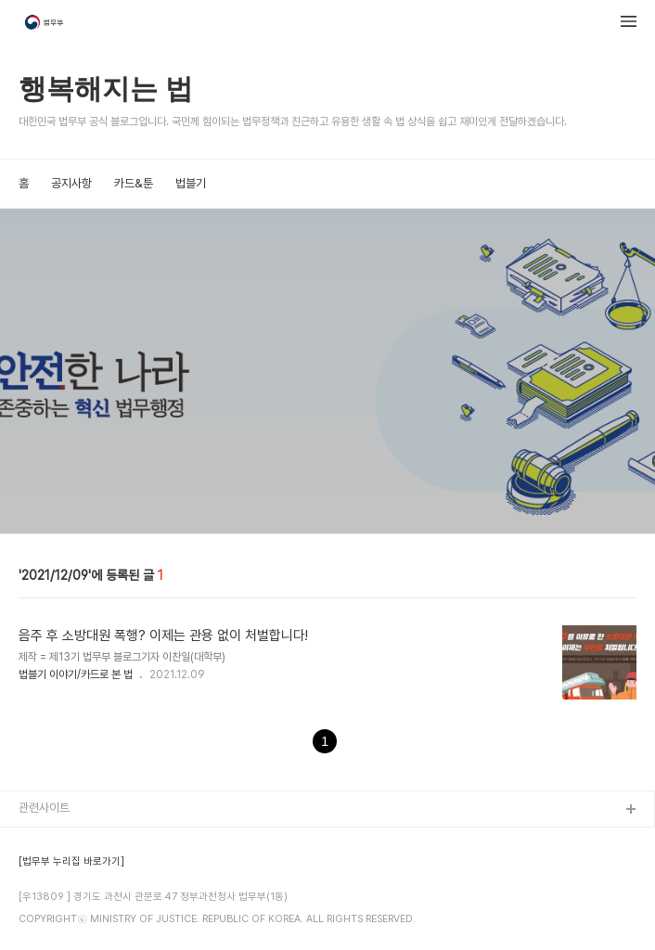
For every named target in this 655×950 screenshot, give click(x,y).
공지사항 (71, 183)
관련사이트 (44, 808)
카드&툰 (133, 183)
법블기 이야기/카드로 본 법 (76, 674)
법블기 (190, 183)
